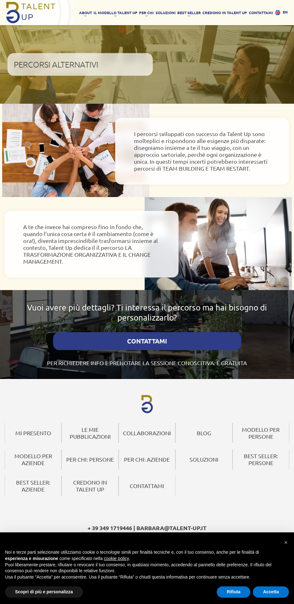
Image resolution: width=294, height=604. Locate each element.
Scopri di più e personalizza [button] (44, 591)
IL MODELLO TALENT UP (115, 12)
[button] (286, 542)
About (85, 12)
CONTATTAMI (261, 12)
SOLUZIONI (166, 12)
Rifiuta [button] (234, 591)
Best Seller (189, 12)
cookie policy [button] (116, 558)
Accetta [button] (271, 591)
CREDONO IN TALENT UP (224, 12)
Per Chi (146, 12)
